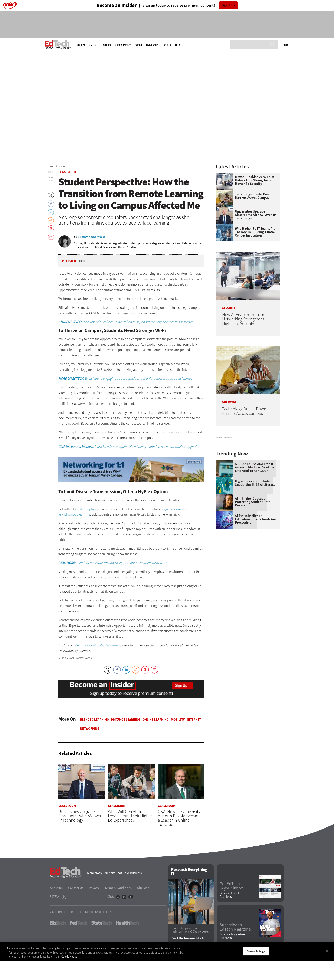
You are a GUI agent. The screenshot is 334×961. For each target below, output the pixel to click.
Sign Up (226, 5)
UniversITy (152, 45)
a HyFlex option (86, 509)
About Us (56, 888)
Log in (284, 45)
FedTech (78, 923)
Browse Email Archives (229, 895)
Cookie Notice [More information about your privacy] (69, 956)
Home (51, 166)
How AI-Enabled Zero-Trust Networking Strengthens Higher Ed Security (254, 180)
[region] (167, 951)
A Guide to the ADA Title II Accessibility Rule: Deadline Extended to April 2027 (254, 521)
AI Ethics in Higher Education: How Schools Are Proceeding (255, 572)
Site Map (143, 888)
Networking (89, 728)
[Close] (327, 951)
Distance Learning (125, 719)
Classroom (62, 166)
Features (105, 45)
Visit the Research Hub (188, 938)
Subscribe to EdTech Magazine (235, 927)
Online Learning (156, 719)
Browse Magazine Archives (232, 936)
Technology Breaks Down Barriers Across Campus (253, 195)
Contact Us (75, 888)
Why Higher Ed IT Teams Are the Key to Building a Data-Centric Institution (255, 232)
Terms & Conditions (118, 888)
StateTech (101, 923)
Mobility (178, 719)
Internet (194, 719)
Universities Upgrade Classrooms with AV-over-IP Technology (255, 215)
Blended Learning (94, 719)
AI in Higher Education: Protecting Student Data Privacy (252, 555)
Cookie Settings (256, 951)
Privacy (94, 888)
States (92, 45)
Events (167, 45)
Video (138, 45)
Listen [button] (71, 261)
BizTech (58, 923)
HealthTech (127, 923)
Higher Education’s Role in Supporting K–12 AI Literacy (255, 536)
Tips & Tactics (123, 45)
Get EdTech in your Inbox (231, 886)
